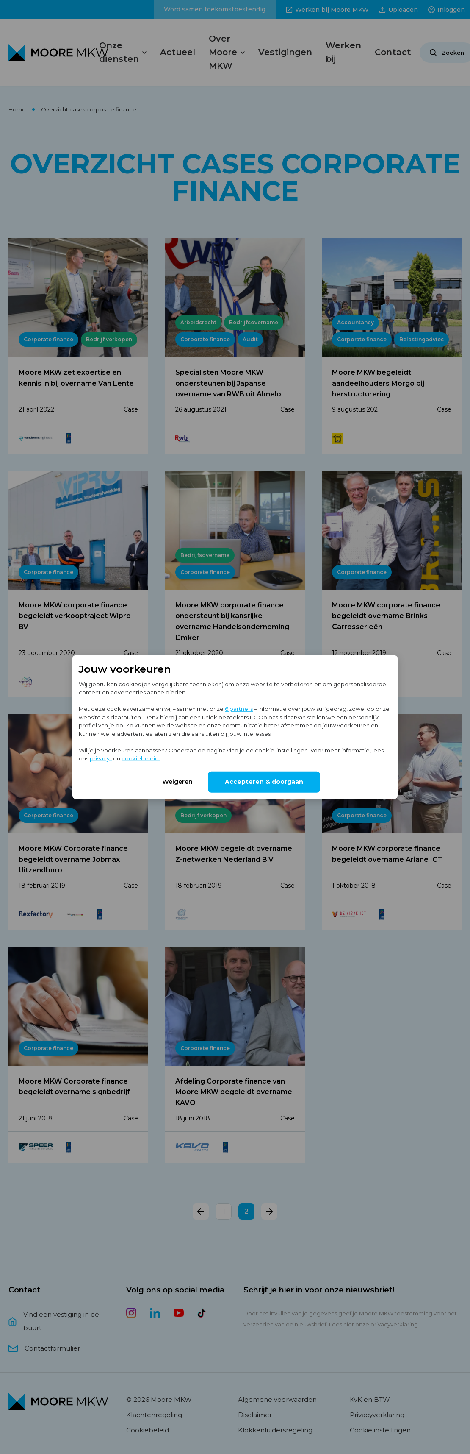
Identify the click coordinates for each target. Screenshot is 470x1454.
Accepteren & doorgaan (264, 781)
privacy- (101, 758)
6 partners (239, 708)
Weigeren (177, 781)
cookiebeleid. (141, 758)
